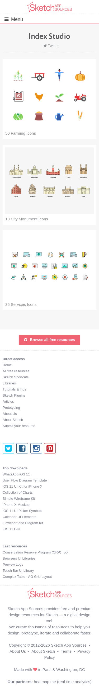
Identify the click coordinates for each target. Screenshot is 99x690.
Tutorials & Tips (14, 389)
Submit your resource (19, 426)
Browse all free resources (49, 340)
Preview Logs (13, 564)
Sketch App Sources (69, 645)
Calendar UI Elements (19, 517)
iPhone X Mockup (16, 505)
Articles (8, 401)
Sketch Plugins (14, 395)
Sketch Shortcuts (16, 377)
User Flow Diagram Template (25, 480)
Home (7, 365)
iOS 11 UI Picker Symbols (22, 511)
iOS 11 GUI (11, 529)
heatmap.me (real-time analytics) (62, 681)
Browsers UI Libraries (19, 558)
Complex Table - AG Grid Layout (27, 577)
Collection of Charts (17, 492)
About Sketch (13, 420)
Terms (66, 651)
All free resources (16, 371)
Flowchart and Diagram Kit (23, 523)
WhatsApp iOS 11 (16, 474)
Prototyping (11, 408)
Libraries (9, 383)
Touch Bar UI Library (18, 571)
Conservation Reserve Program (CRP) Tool (35, 552)
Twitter (53, 46)
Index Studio (49, 35)
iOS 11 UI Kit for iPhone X (22, 486)
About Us (10, 414)
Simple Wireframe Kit (19, 499)
